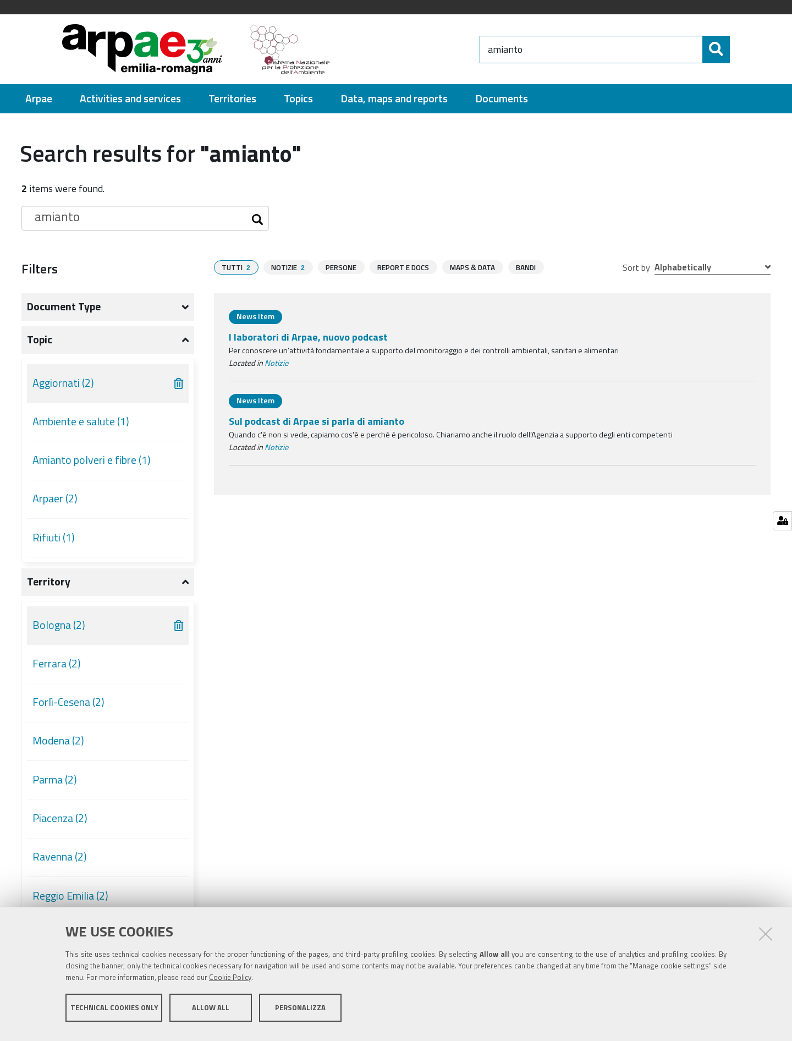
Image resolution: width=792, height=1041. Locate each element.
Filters (39, 268)
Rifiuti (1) (53, 537)
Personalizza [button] (300, 1012)
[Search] (739, 49)
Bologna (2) (58, 625)
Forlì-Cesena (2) (68, 702)
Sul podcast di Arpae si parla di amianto (316, 421)
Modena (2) (58, 740)
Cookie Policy (230, 982)
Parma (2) (54, 779)
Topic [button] (39, 339)
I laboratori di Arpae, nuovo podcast (308, 337)
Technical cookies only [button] (114, 1012)
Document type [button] (64, 306)
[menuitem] (39, 98)
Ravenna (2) (59, 856)
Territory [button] (48, 581)
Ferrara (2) (56, 663)
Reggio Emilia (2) (70, 895)
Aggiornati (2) (63, 383)
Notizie (276, 363)
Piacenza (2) (59, 818)
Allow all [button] (210, 1012)
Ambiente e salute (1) (80, 421)
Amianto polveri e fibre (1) (91, 460)
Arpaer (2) (55, 498)
